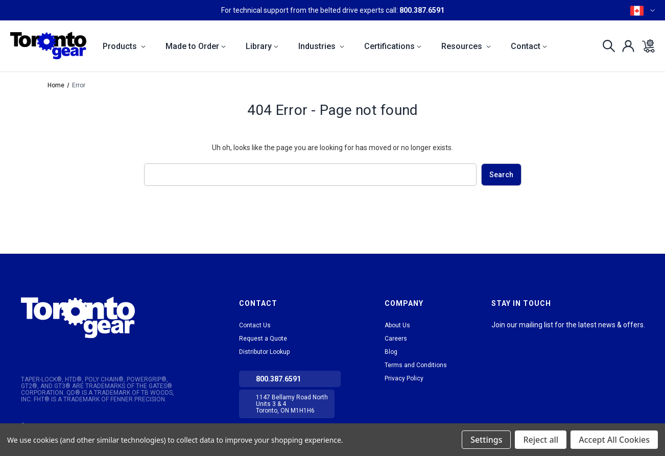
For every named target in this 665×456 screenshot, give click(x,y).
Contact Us (255, 325)
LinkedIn (498, 337)
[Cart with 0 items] (645, 46)
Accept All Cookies (614, 439)
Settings (486, 439)
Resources (466, 46)
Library (262, 46)
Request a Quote (263, 338)
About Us (397, 325)
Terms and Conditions (416, 365)
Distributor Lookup (264, 351)
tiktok (517, 337)
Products (124, 46)
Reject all (540, 439)
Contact (529, 46)
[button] (104, 317)
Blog (391, 351)
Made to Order (195, 46)
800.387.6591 (421, 10)
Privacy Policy (404, 378)
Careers (396, 338)
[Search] (606, 46)
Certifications (392, 46)
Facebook (535, 337)
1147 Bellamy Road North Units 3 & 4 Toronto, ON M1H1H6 (292, 404)
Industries (321, 46)
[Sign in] (625, 46)
